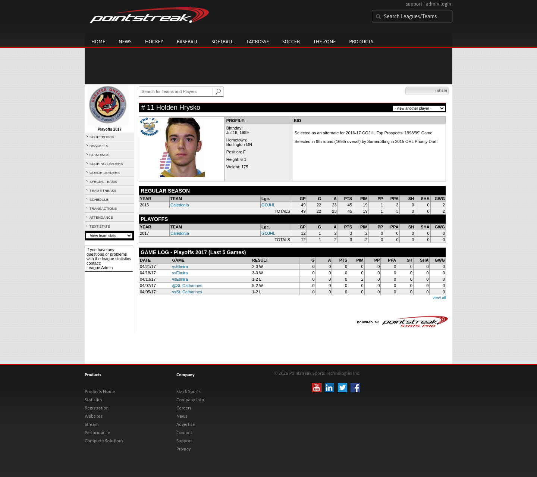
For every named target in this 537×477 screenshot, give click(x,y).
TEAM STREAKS (103, 191)
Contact (184, 432)
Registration (97, 408)
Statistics (93, 399)
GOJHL (268, 205)
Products (361, 41)
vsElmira (180, 266)
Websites (93, 416)
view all (439, 297)
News (125, 41)
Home (98, 41)
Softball (222, 41)
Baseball (187, 41)
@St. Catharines (187, 285)
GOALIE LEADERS (105, 173)
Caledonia (179, 205)
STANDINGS (100, 155)
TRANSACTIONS (103, 209)
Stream (91, 424)
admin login (438, 4)
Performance (97, 432)
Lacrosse (257, 41)
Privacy (183, 449)
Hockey (154, 41)
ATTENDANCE (101, 217)
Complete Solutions (104, 440)
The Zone (324, 41)
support (414, 4)
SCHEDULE (99, 200)
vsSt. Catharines (187, 292)
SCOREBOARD (102, 137)
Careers (183, 408)
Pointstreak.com (149, 16)
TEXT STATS (100, 226)
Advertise (185, 424)
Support (184, 440)
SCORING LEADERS (106, 164)
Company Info (190, 399)
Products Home (100, 391)
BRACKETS (99, 146)
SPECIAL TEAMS (103, 182)
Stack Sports (188, 391)
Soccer (291, 41)
